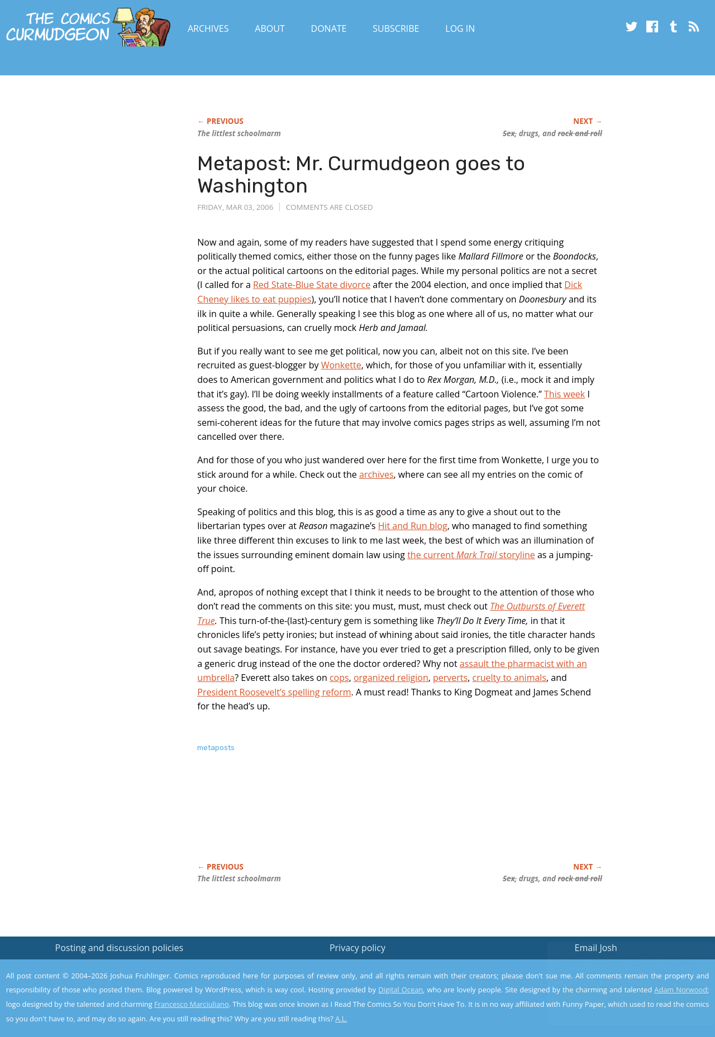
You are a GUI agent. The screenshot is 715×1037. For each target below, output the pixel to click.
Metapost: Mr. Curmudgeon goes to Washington (361, 174)
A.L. (341, 1019)
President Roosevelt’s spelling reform (274, 692)
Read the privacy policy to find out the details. (615, 967)
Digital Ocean (400, 990)
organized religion (391, 677)
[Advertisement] (400, 819)
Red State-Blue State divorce (311, 285)
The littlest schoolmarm (238, 133)
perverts (450, 677)
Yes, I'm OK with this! (620, 995)
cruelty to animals (509, 677)
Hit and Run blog (412, 526)
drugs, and (552, 133)
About (269, 28)
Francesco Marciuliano (191, 1004)
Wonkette (341, 365)
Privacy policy (357, 948)
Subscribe (396, 28)
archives (376, 474)
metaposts (216, 747)
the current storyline (471, 555)
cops (339, 677)
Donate (329, 28)
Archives (208, 28)
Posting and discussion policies (119, 948)
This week (564, 394)
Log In (460, 28)
